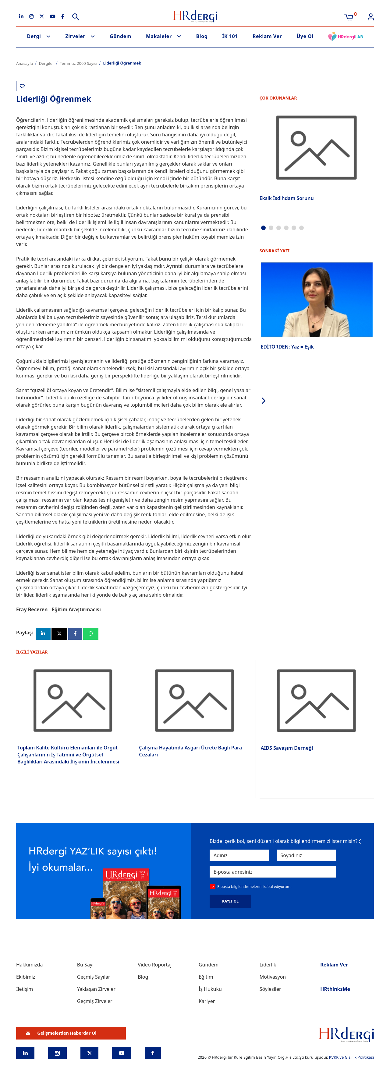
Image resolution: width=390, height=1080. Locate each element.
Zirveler (75, 36)
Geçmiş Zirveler (94, 1002)
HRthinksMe (335, 990)
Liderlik (268, 965)
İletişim (24, 990)
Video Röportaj (155, 965)
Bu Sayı (85, 965)
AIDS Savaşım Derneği (287, 748)
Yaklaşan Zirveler (96, 990)
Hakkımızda (29, 965)
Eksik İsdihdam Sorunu (287, 198)
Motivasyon (273, 977)
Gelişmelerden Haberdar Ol (61, 1034)
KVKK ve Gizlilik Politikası (351, 1058)
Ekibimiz (25, 977)
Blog (202, 36)
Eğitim (206, 977)
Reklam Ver (267, 36)
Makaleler (159, 36)
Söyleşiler (270, 990)
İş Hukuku (210, 990)
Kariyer (207, 1002)
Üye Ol (305, 36)
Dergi (34, 36)
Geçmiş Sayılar (93, 977)
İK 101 (230, 36)
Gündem (120, 36)
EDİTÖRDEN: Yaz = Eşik (287, 346)
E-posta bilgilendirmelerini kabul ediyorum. (254, 887)
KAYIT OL (230, 901)
